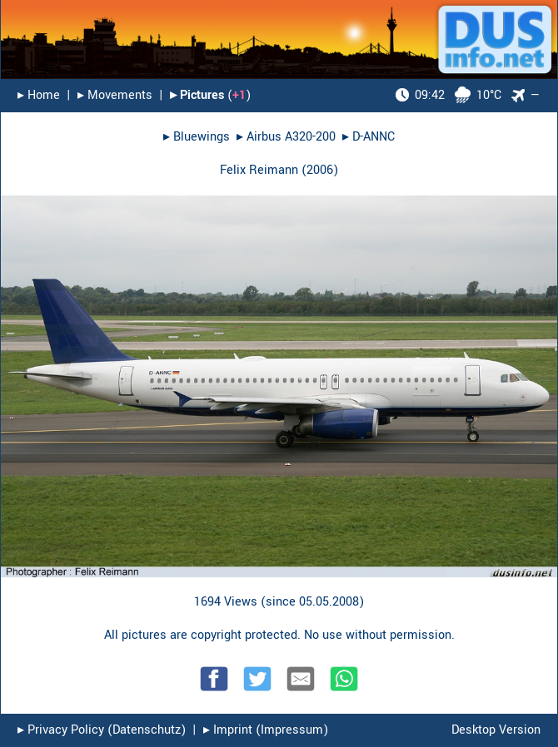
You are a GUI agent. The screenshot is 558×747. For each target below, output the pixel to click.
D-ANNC (373, 137)
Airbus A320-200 (291, 137)
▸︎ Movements (114, 95)
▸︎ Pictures (197, 95)
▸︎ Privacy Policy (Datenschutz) (101, 730)
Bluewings (201, 137)
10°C (448, 95)
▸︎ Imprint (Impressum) (265, 730)
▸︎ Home (38, 95)
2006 (319, 170)
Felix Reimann (259, 170)
